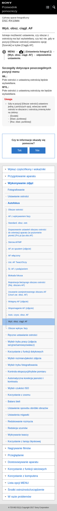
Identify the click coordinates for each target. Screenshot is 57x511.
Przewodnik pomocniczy (9, 9)
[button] (54, 7)
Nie (37, 150)
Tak (19, 150)
